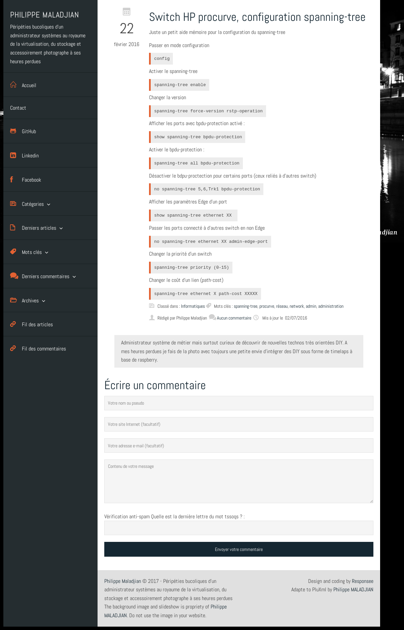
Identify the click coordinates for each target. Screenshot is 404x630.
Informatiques (193, 306)
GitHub (23, 131)
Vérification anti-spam (127, 516)
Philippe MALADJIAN (353, 589)
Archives (24, 300)
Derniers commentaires (39, 276)
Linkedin (24, 155)
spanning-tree (245, 306)
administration (330, 306)
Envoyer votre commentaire (239, 549)
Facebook (25, 179)
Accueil (23, 84)
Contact (18, 107)
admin (311, 306)
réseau (282, 306)
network (297, 306)
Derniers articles (33, 227)
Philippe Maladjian (122, 581)
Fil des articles (31, 324)
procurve (266, 306)
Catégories (27, 203)
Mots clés (26, 252)
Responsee (362, 581)
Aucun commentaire (230, 318)
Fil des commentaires (38, 348)
